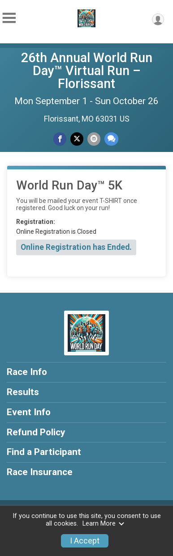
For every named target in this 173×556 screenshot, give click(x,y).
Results (23, 392)
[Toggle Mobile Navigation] (9, 18)
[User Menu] (158, 19)
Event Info (29, 412)
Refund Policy (36, 432)
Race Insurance (40, 472)
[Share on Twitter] (76, 138)
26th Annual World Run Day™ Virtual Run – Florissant (86, 70)
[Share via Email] (93, 138)
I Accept (84, 540)
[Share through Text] (111, 138)
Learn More (103, 523)
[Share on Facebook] (59, 138)
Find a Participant (44, 451)
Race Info (27, 371)
